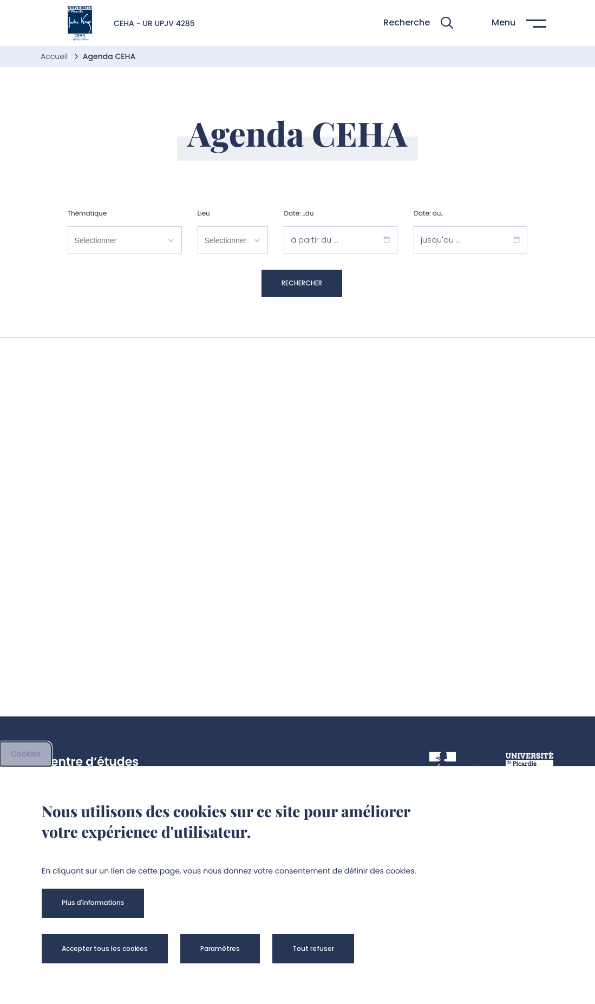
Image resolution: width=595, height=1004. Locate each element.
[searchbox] (125, 240)
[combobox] (125, 242)
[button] (418, 23)
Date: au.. (428, 213)
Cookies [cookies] (26, 753)
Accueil (55, 56)
